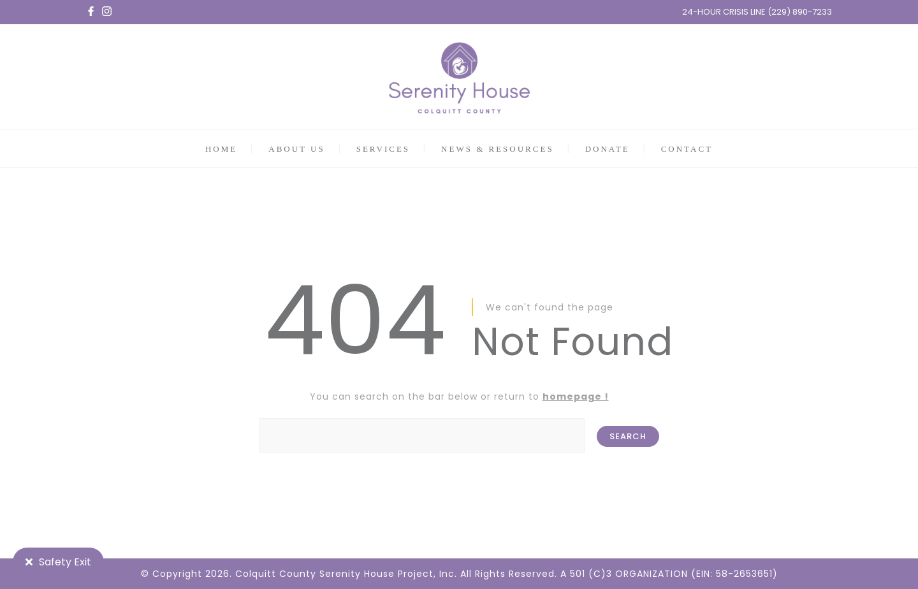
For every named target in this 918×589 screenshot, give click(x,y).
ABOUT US (296, 149)
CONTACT (687, 149)
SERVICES (383, 149)
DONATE (607, 149)
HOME (221, 149)
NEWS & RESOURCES (497, 149)
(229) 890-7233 (800, 12)
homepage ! (576, 396)
